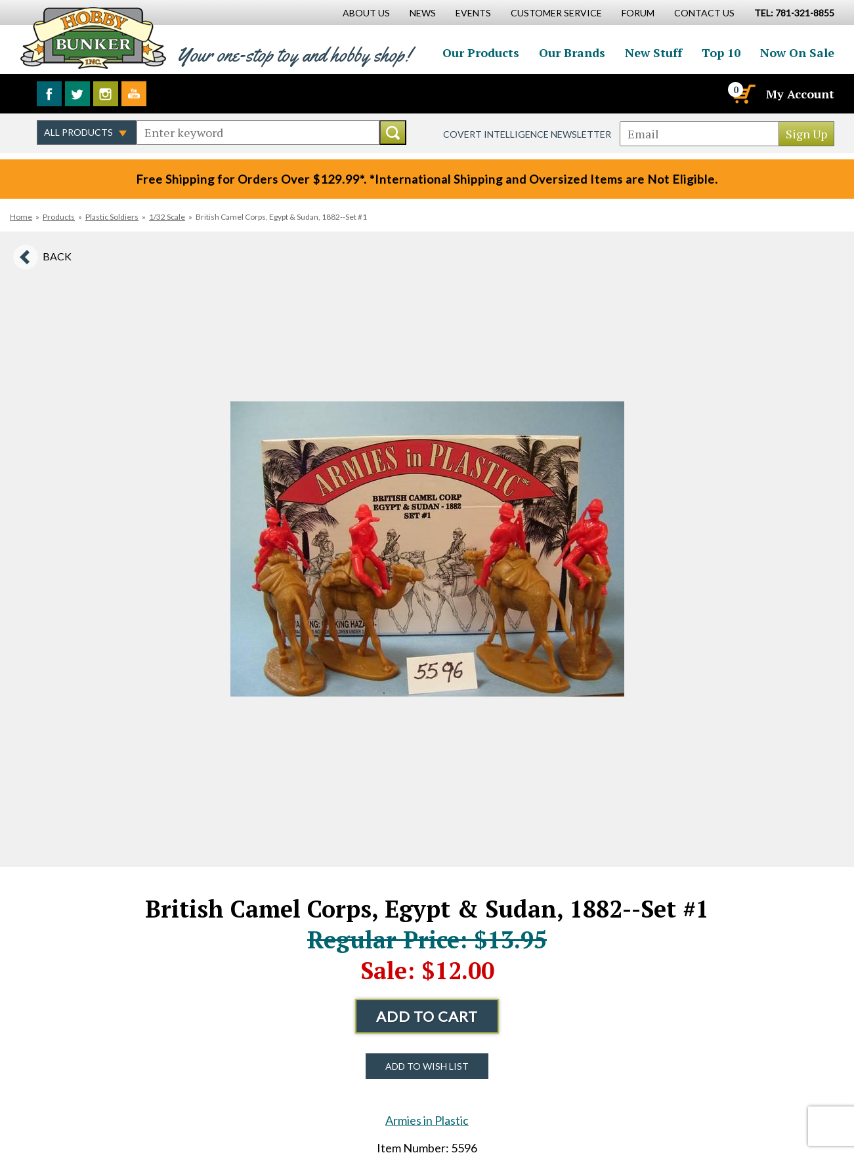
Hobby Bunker (93, 37)
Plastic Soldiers (112, 217)
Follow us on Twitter (77, 93)
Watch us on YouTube (133, 93)
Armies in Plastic (427, 1120)
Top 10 (721, 52)
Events (473, 12)
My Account (800, 94)
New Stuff (653, 52)
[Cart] (743, 93)
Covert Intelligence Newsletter (527, 134)
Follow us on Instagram (105, 93)
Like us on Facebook (49, 93)
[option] (427, 549)
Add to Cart (427, 1016)
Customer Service (556, 12)
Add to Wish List (427, 1066)
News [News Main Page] (423, 12)
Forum (638, 12)
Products (59, 217)
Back (57, 256)
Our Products (480, 52)
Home (21, 217)
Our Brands (572, 52)
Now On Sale (797, 52)
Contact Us (704, 12)
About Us (366, 12)
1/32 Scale (167, 217)
